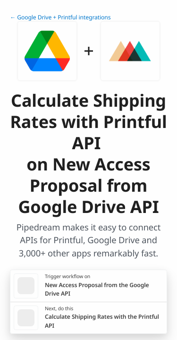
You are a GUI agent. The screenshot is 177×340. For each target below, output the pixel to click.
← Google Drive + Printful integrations (60, 17)
